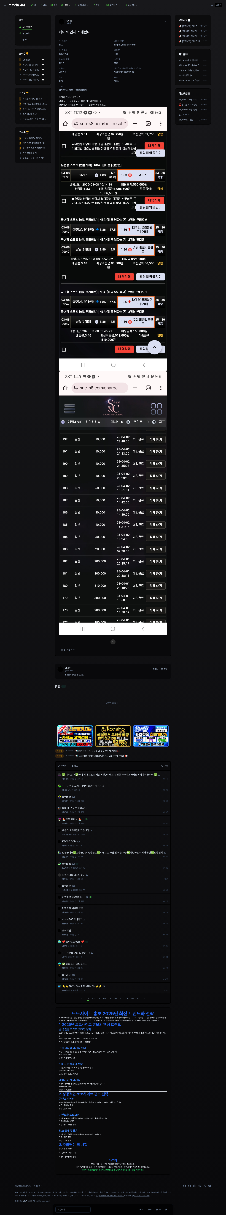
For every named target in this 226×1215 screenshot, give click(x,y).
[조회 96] (158, 1209)
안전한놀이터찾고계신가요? (31, 75)
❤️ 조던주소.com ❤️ (73, 941)
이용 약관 (38, 1186)
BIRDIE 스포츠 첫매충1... (74, 808)
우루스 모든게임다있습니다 (75, 830)
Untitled (26, 59)
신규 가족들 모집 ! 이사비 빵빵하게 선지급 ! (83, 785)
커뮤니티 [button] (82, 5)
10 (138, 998)
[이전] (82, 998)
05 (110, 998)
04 (104, 998)
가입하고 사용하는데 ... (73, 897)
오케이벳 (66, 930)
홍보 (21, 20)
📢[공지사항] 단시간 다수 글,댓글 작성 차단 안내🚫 (189, 36)
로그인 (218, 5)
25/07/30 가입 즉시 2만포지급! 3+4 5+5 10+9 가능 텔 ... (189, 119)
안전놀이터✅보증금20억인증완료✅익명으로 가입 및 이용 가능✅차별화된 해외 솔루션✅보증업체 (112, 852)
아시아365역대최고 (72, 919)
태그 (75, 766)
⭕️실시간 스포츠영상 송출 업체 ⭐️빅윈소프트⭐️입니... (189, 104)
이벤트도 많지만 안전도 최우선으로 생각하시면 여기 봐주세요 (35, 109)
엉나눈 (68, 668)
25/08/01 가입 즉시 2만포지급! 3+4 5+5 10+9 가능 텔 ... (189, 99)
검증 (43, 5)
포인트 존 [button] (113, 5)
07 (121, 998)
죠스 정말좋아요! (30, 114)
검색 (164, 766)
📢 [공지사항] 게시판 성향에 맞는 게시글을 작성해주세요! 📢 (189, 26)
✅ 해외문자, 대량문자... (74, 963)
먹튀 (54, 5)
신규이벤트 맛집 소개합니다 (76, 952)
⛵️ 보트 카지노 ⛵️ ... (73, 819)
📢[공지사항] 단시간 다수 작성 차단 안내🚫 (189, 31)
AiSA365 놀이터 (30, 65)
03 (99, 998)
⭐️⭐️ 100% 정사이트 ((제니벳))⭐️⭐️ (82, 986)
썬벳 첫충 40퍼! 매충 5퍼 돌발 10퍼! (34, 104)
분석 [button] (98, 5)
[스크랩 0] (167, 1209)
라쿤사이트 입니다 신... (73, 874)
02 (93, 998)
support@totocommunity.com (110, 1195)
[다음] (144, 998)
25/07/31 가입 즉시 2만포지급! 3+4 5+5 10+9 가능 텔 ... (189, 109)
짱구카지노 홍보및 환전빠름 (30, 70)
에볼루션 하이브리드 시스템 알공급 (34, 158)
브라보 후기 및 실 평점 (32, 99)
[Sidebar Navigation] (5, 5)
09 (132, 998)
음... (181, 114)
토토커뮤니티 (17, 5)
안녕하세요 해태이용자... (31, 80)
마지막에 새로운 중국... (73, 908)
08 (127, 998)
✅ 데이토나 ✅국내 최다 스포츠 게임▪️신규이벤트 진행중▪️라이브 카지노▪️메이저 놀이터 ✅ (109, 774)
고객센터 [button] (131, 5)
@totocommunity (141, 1195)
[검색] (212, 5)
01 (88, 998)
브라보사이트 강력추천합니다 (34, 119)
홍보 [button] (66, 5)
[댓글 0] (149, 1209)
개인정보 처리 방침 (23, 1186)
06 (115, 998)
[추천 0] (141, 1209)
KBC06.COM (69, 841)
